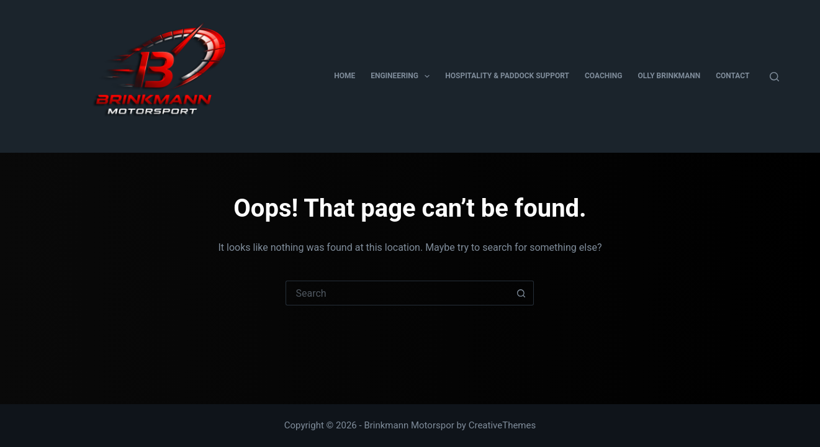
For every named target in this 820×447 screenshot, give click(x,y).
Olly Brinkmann (669, 75)
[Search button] (521, 293)
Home (344, 75)
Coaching (603, 75)
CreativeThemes (502, 425)
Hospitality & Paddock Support (507, 75)
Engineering (403, 76)
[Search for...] (397, 293)
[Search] (774, 76)
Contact (732, 75)
